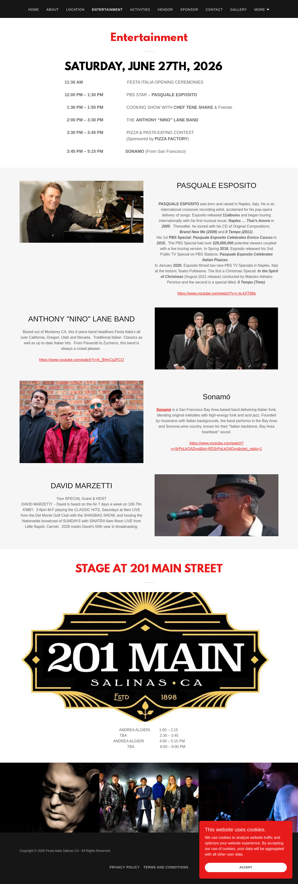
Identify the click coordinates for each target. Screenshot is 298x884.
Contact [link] (214, 9)
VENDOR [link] (165, 9)
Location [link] (75, 9)
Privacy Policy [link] (125, 867)
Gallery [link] (238, 9)
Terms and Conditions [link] (165, 867)
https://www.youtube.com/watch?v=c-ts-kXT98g (216, 293)
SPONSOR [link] (189, 9)
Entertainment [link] (107, 9)
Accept (246, 867)
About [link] (52, 9)
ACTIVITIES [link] (140, 9)
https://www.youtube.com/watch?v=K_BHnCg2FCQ (81, 360)
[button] (262, 9)
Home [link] (33, 9)
